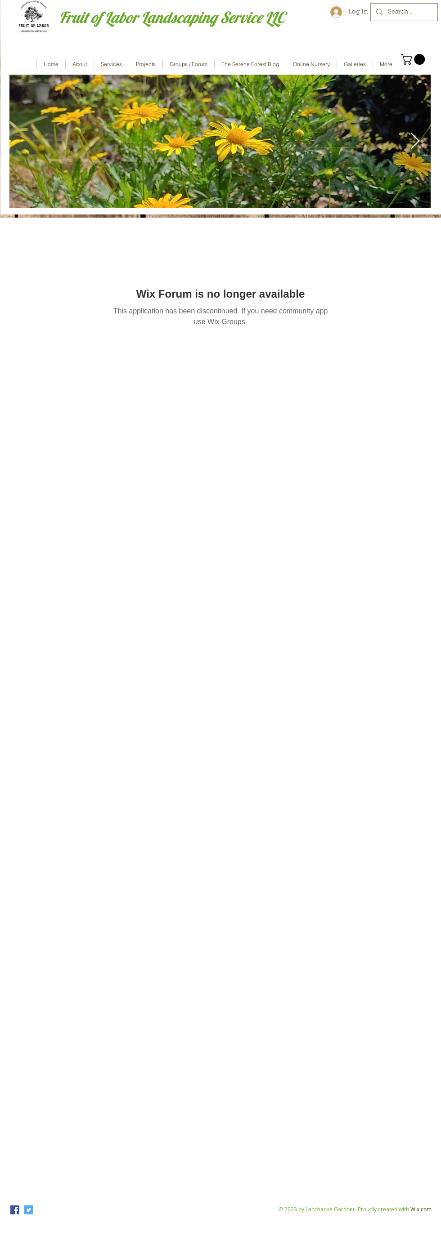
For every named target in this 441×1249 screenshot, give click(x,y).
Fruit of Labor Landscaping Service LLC (171, 17)
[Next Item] (415, 141)
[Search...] (403, 12)
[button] (414, 59)
